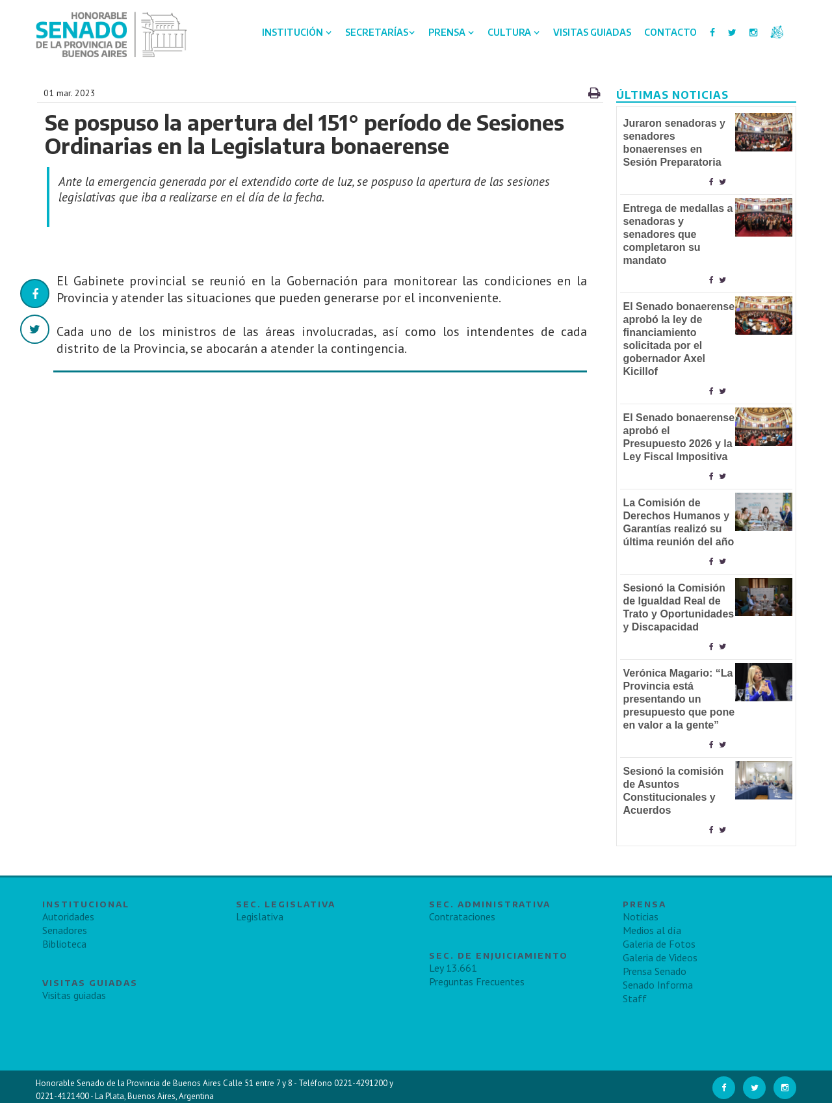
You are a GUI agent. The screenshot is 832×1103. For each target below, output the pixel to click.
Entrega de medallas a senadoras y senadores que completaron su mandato (678, 234)
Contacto (670, 32)
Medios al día (652, 930)
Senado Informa (658, 984)
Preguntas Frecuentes (477, 981)
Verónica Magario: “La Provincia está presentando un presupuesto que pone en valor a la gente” (679, 699)
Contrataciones (462, 916)
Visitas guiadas (74, 995)
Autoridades (68, 916)
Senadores (64, 930)
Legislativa (259, 916)
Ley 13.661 (453, 967)
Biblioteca (64, 943)
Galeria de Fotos (659, 943)
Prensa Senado (654, 971)
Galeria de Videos (660, 957)
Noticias (640, 916)
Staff (635, 998)
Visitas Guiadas (592, 32)
